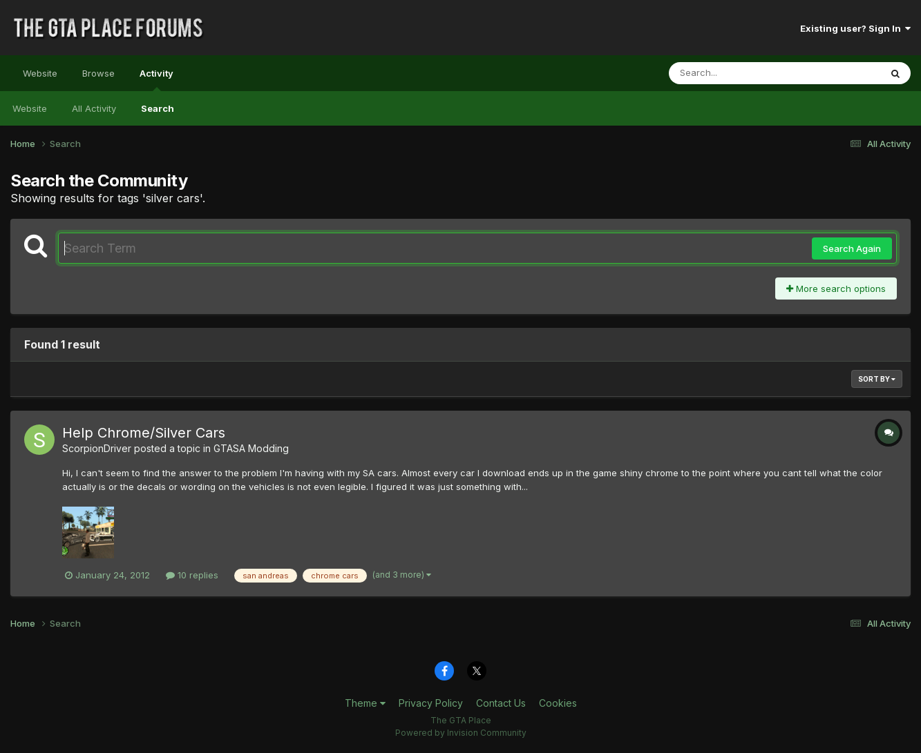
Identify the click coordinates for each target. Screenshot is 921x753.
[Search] (737, 73)
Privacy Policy (431, 703)
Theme (365, 703)
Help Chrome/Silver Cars (143, 432)
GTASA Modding (251, 448)
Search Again (852, 248)
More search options (836, 288)
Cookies (558, 703)
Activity (156, 79)
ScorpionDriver (96, 448)
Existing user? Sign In (855, 28)
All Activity (94, 108)
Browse (98, 73)
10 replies (192, 574)
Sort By (876, 379)
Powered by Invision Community (460, 732)
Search (157, 108)
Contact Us (501, 703)
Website (40, 73)
